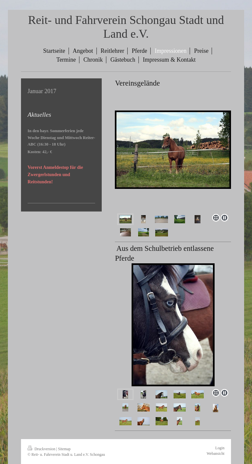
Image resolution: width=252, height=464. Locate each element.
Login (219, 448)
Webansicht (215, 454)
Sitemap (64, 449)
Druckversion (42, 449)
